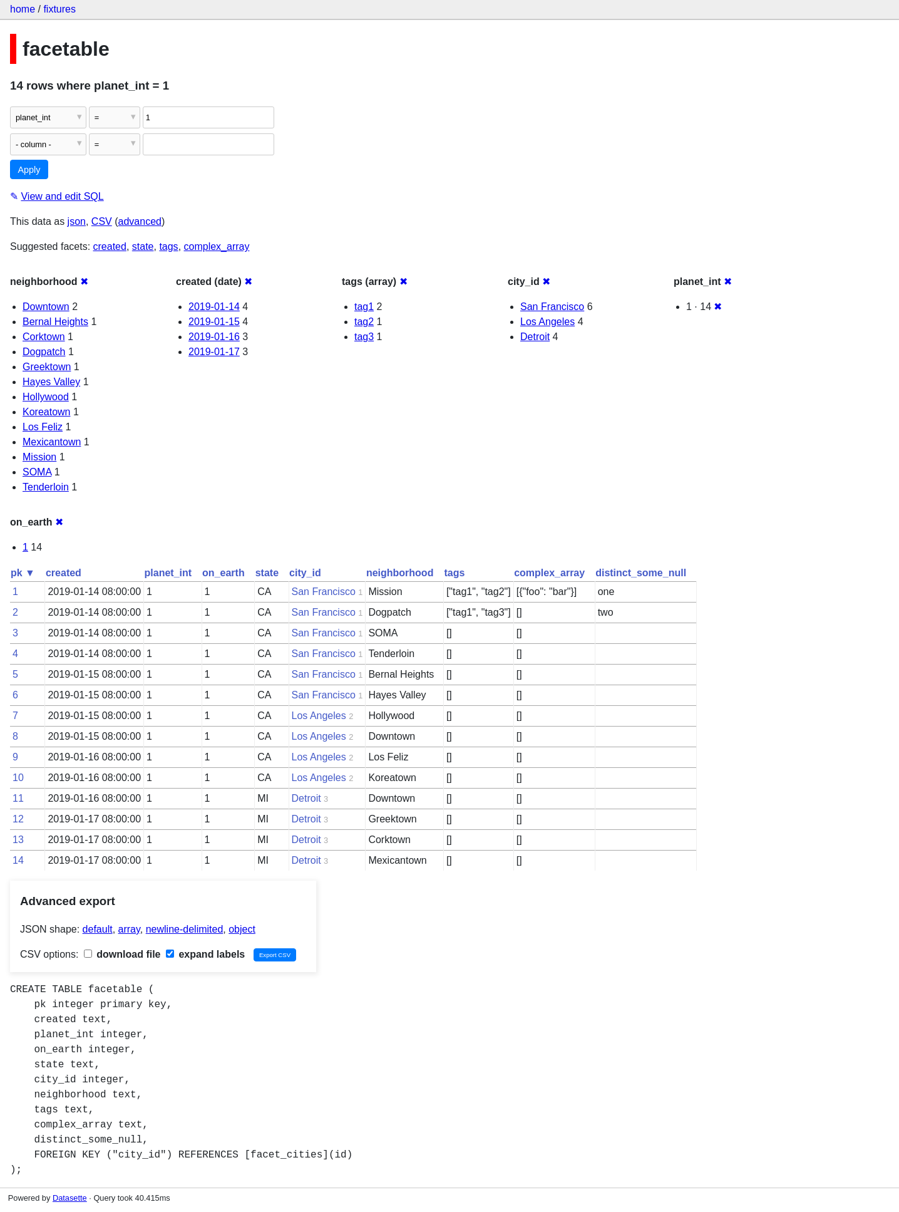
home (22, 9)
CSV (101, 221)
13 (18, 839)
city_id (305, 572)
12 (18, 819)
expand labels (205, 954)
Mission (39, 457)
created (109, 246)
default (98, 929)
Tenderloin (46, 487)
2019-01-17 (214, 351)
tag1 (364, 306)
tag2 (364, 321)
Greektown (47, 366)
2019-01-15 (214, 321)
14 (18, 860)
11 (18, 798)
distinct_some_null (640, 572)
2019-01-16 (214, 336)
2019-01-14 (214, 306)
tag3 (364, 336)
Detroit (535, 336)
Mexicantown (52, 442)
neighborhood (400, 572)
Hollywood (46, 396)
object (242, 929)
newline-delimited (184, 929)
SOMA (37, 472)
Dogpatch (44, 351)
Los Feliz (43, 427)
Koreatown (47, 412)
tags (168, 246)
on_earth (223, 572)
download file (122, 954)
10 (18, 777)
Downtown (46, 306)
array (129, 929)
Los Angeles (547, 321)
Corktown (44, 336)
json (77, 221)
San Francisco (552, 306)
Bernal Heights (55, 321)
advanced (140, 221)
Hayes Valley (51, 381)
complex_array (217, 246)
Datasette (70, 1198)
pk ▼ (23, 572)
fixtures (59, 9)
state (143, 246)
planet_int (168, 572)
